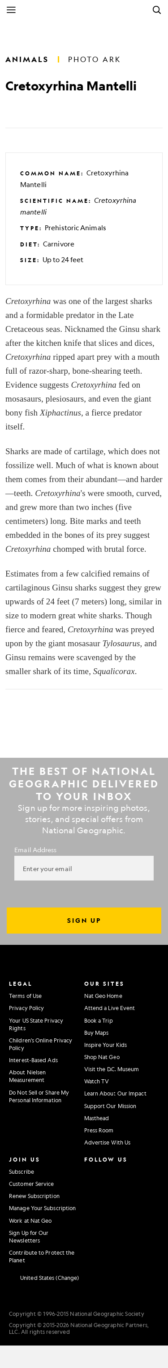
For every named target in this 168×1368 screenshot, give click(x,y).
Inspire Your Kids (105, 1044)
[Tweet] (33, 116)
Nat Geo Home (103, 995)
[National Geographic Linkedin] (91, 1208)
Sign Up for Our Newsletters (29, 1236)
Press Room (99, 1130)
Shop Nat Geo (102, 1056)
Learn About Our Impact (115, 1093)
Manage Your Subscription (42, 1208)
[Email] (54, 116)
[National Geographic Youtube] (110, 1189)
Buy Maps (96, 1032)
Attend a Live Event (109, 1007)
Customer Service (31, 1183)
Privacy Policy (26, 1007)
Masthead (96, 1118)
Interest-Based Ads (33, 1060)
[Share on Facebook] (12, 116)
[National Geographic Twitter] (89, 1189)
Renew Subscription (34, 1195)
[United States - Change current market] (44, 1277)
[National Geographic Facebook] (110, 1170)
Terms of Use (25, 995)
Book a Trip (98, 1020)
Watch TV (96, 1081)
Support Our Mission (110, 1105)
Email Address (35, 849)
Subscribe (21, 1171)
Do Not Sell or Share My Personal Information (39, 1096)
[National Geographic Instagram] (89, 1170)
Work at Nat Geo (30, 1220)
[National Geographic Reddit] (91, 1226)
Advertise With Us (107, 1142)
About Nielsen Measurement (27, 1075)
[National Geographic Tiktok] (112, 1208)
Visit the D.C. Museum (111, 1069)
